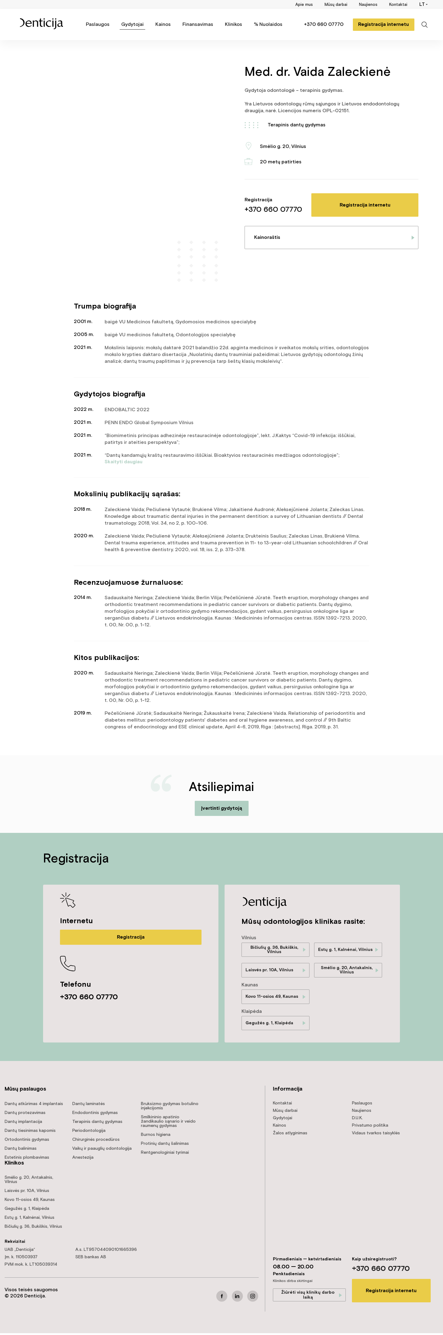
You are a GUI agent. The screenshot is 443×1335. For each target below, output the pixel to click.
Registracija (131, 937)
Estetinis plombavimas (27, 1159)
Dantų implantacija (23, 1123)
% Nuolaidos (268, 24)
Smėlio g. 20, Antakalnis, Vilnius (347, 971)
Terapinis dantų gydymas (296, 125)
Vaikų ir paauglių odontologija (102, 1150)
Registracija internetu (381, 24)
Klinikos (233, 24)
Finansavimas (197, 24)
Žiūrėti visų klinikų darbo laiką (307, 1297)
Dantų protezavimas (25, 1114)
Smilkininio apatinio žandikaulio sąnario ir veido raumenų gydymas (168, 1123)
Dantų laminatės (88, 1105)
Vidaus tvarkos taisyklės (376, 1134)
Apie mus (304, 4)
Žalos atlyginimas (290, 1134)
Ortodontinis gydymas (27, 1141)
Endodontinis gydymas (95, 1114)
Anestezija (83, 1159)
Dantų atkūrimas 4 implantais (34, 1105)
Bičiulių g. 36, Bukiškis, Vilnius (274, 950)
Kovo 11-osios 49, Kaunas (271, 998)
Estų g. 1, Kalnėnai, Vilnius (345, 950)
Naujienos (368, 4)
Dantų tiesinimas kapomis (30, 1132)
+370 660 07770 (321, 24)
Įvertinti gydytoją (221, 808)
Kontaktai (398, 4)
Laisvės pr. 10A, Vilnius (269, 971)
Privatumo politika (370, 1127)
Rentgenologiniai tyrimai (165, 1154)
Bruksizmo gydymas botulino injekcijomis (169, 1108)
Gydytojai (132, 24)
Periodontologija (89, 1132)
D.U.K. (357, 1120)
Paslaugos (98, 24)
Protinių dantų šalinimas (165, 1145)
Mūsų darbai (336, 4)
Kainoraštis (267, 237)
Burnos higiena (155, 1136)
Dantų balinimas (21, 1150)
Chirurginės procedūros (96, 1141)
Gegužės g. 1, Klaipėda (269, 1024)
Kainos (163, 24)
